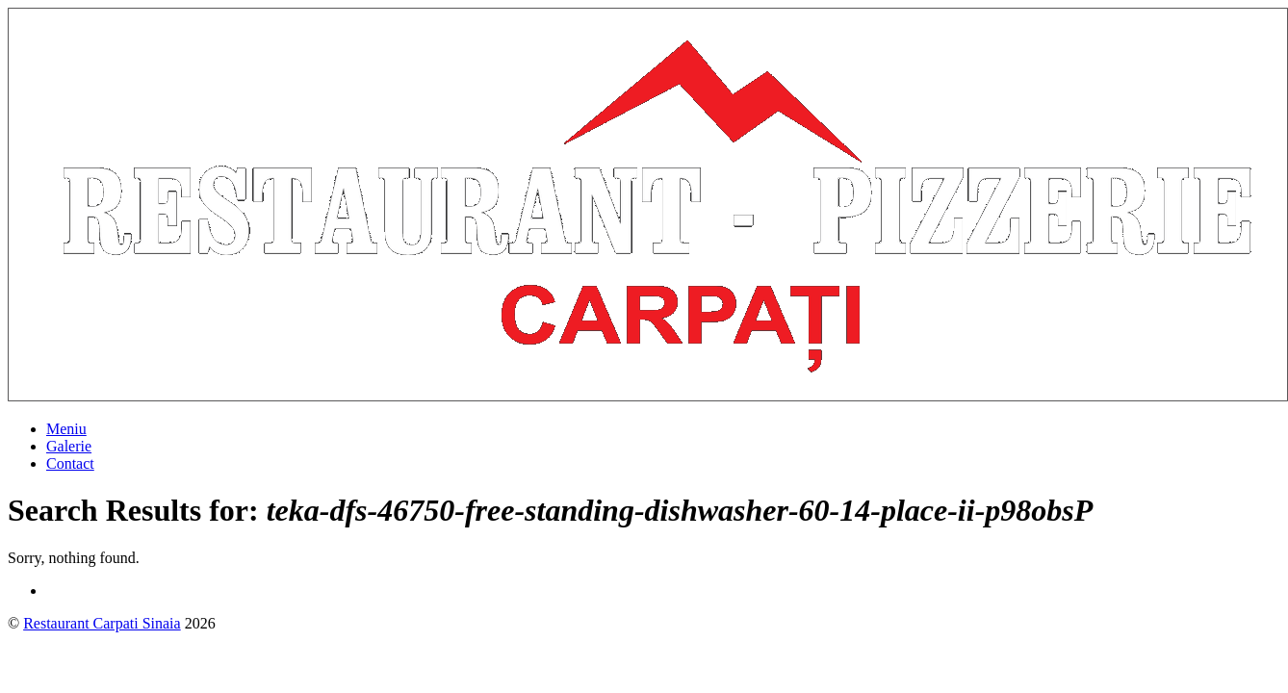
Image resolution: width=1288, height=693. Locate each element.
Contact (70, 463)
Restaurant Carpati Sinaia (102, 623)
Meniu (66, 429)
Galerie (68, 446)
